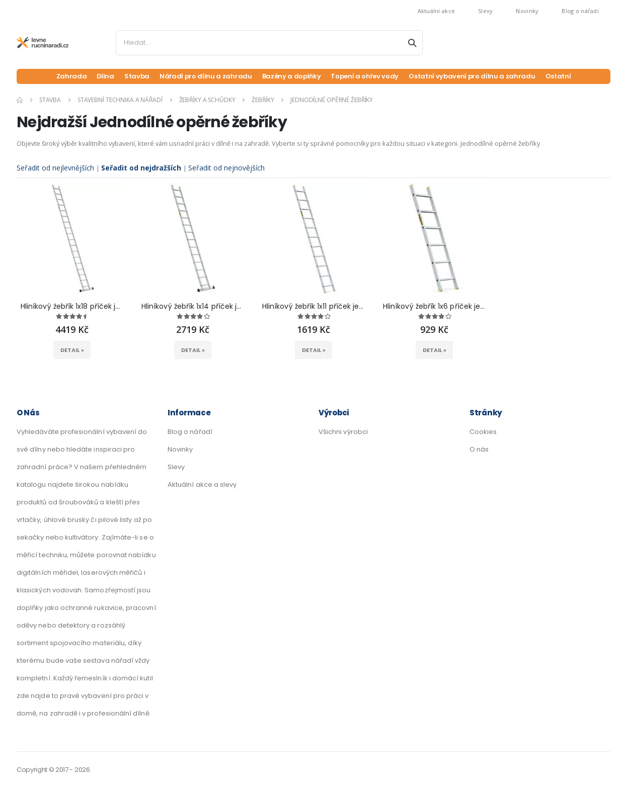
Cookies (483, 433)
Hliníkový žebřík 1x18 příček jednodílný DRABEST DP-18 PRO (72, 308)
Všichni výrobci (343, 433)
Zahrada (64, 76)
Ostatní (565, 76)
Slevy (485, 11)
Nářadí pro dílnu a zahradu (201, 76)
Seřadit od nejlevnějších (56, 168)
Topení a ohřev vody (365, 76)
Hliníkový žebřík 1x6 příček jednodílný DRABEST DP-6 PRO (434, 308)
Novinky (527, 11)
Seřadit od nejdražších (143, 168)
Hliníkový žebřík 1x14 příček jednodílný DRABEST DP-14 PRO (192, 308)
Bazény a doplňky (289, 76)
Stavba (131, 76)
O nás (479, 451)
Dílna (99, 76)
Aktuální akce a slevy (202, 486)
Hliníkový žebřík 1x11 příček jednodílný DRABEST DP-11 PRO (313, 308)
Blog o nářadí (580, 11)
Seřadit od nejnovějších (228, 168)
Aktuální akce (436, 11)
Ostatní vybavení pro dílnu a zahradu (475, 76)
